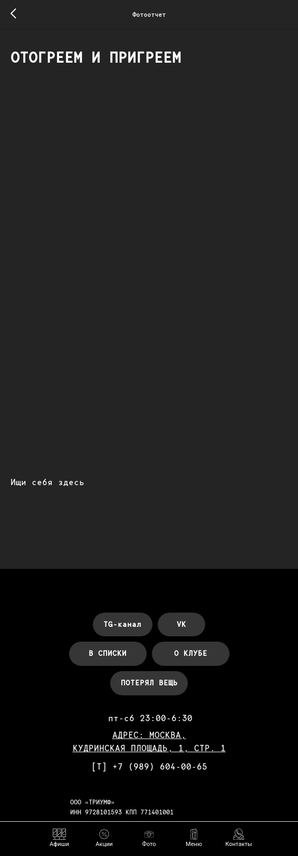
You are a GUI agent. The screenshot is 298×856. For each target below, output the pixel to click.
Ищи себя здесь (47, 483)
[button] (194, 838)
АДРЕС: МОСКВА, (149, 738)
